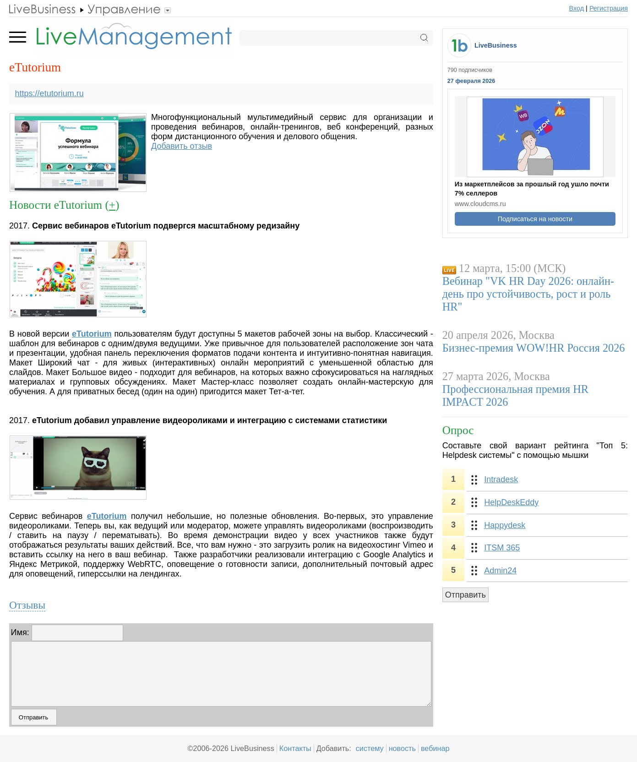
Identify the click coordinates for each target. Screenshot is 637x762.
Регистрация (608, 8)
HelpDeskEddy (511, 502)
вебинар (435, 748)
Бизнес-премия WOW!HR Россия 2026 (533, 348)
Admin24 (500, 570)
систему (370, 748)
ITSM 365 (502, 547)
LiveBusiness (495, 45)
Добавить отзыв (181, 146)
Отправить (465, 594)
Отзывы (27, 605)
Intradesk (501, 479)
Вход (576, 8)
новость (402, 748)
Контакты (295, 748)
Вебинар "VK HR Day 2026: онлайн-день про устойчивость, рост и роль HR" (528, 294)
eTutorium (92, 333)
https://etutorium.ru (49, 93)
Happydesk (504, 525)
